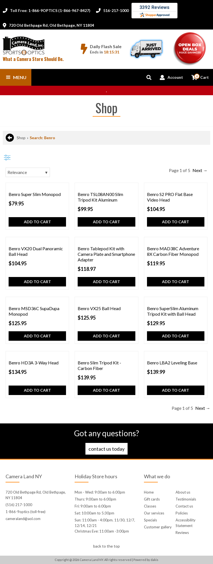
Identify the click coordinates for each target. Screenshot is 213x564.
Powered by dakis (145, 559)
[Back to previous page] (10, 138)
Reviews (182, 532)
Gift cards (152, 499)
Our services (154, 513)
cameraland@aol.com (23, 518)
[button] (15, 77)
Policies (182, 513)
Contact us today (106, 449)
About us (183, 492)
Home (149, 492)
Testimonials (186, 499)
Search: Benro (42, 137)
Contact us (184, 506)
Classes (150, 506)
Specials (150, 520)
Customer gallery (158, 527)
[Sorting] (28, 172)
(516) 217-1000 (19, 504)
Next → (199, 170)
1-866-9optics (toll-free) (25, 511)
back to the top (106, 546)
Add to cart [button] (37, 221)
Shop (21, 137)
